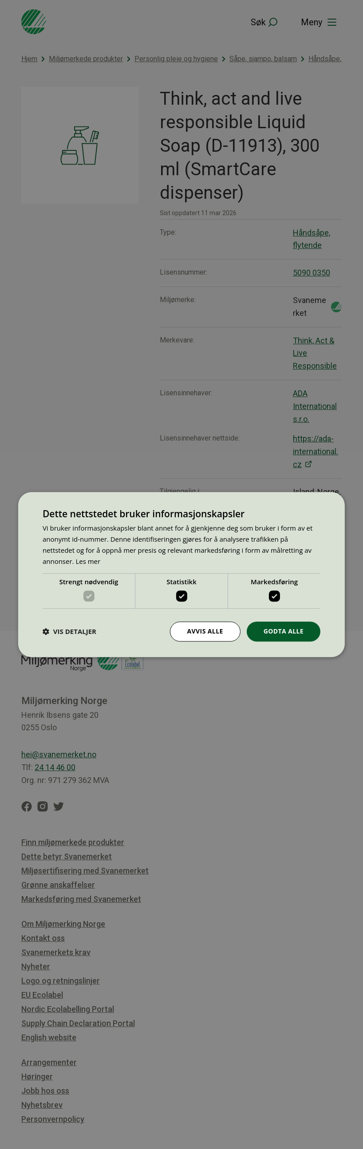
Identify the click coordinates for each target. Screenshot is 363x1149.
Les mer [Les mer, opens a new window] (87, 561)
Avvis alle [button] (205, 631)
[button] (69, 631)
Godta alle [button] (284, 631)
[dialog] (181, 574)
